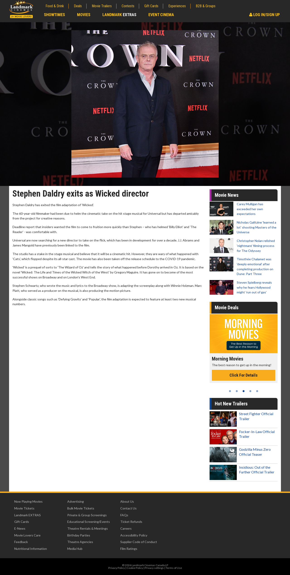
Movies (83, 14)
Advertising (75, 501)
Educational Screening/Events (88, 522)
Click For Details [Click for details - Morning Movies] (244, 375)
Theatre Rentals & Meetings (87, 528)
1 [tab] (230, 391)
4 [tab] (250, 391)
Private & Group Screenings (87, 515)
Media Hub (74, 549)
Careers (126, 528)
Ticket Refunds (131, 522)
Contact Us (128, 508)
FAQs (124, 515)
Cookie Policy (135, 568)
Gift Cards (151, 6)
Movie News (227, 195)
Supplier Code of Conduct (138, 542)
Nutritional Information (30, 549)
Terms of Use (174, 568)
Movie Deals (227, 307)
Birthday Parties (78, 535)
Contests (128, 6)
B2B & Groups (205, 6)
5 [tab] (257, 391)
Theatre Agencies (80, 542)
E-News (19, 528)
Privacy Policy (116, 568)
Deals (78, 6)
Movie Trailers (102, 6)
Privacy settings (154, 568)
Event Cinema (161, 14)
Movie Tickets (24, 508)
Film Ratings (128, 549)
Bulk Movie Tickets (80, 508)
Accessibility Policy (133, 535)
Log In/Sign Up (264, 14)
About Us (127, 501)
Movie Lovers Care (27, 535)
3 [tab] (243, 391)
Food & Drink (55, 6)
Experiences (177, 6)
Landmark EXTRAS (27, 515)
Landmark (119, 14)
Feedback (21, 542)
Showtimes (54, 14)
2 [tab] (236, 391)
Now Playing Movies (28, 501)
